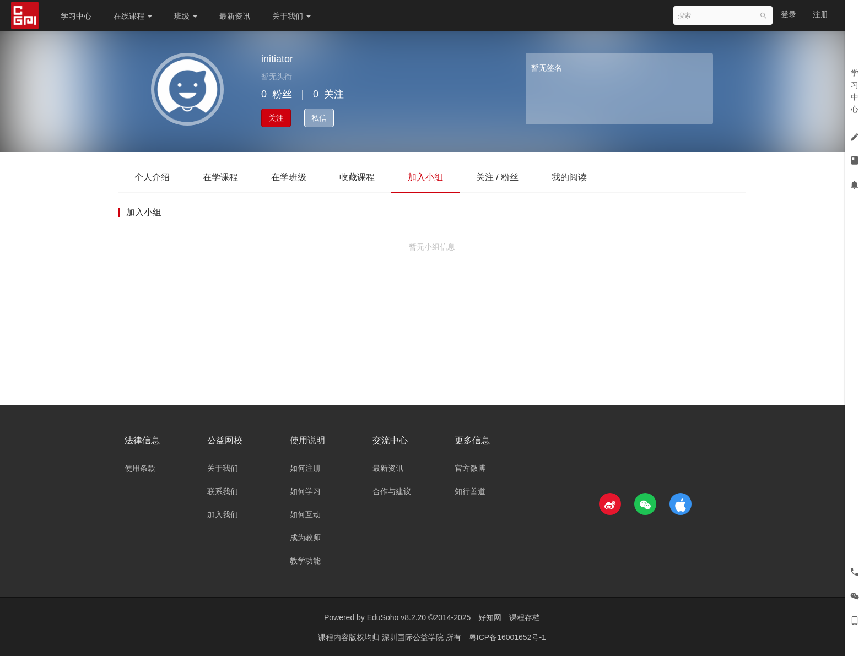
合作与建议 (391, 491)
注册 (820, 14)
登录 (788, 14)
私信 (319, 117)
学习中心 (76, 16)
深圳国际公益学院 (414, 636)
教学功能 (305, 560)
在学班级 (288, 177)
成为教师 (305, 537)
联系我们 (222, 491)
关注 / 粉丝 (497, 177)
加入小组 (425, 177)
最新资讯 (234, 16)
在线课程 (133, 16)
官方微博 (470, 468)
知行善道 (470, 491)
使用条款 (140, 468)
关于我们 (291, 16)
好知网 (489, 617)
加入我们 (222, 514)
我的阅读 (569, 177)
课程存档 (524, 617)
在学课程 (220, 177)
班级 (185, 16)
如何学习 (305, 491)
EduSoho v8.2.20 (396, 617)
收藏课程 (357, 177)
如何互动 (305, 514)
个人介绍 (152, 177)
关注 (276, 117)
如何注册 (305, 468)
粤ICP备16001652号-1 (507, 636)
